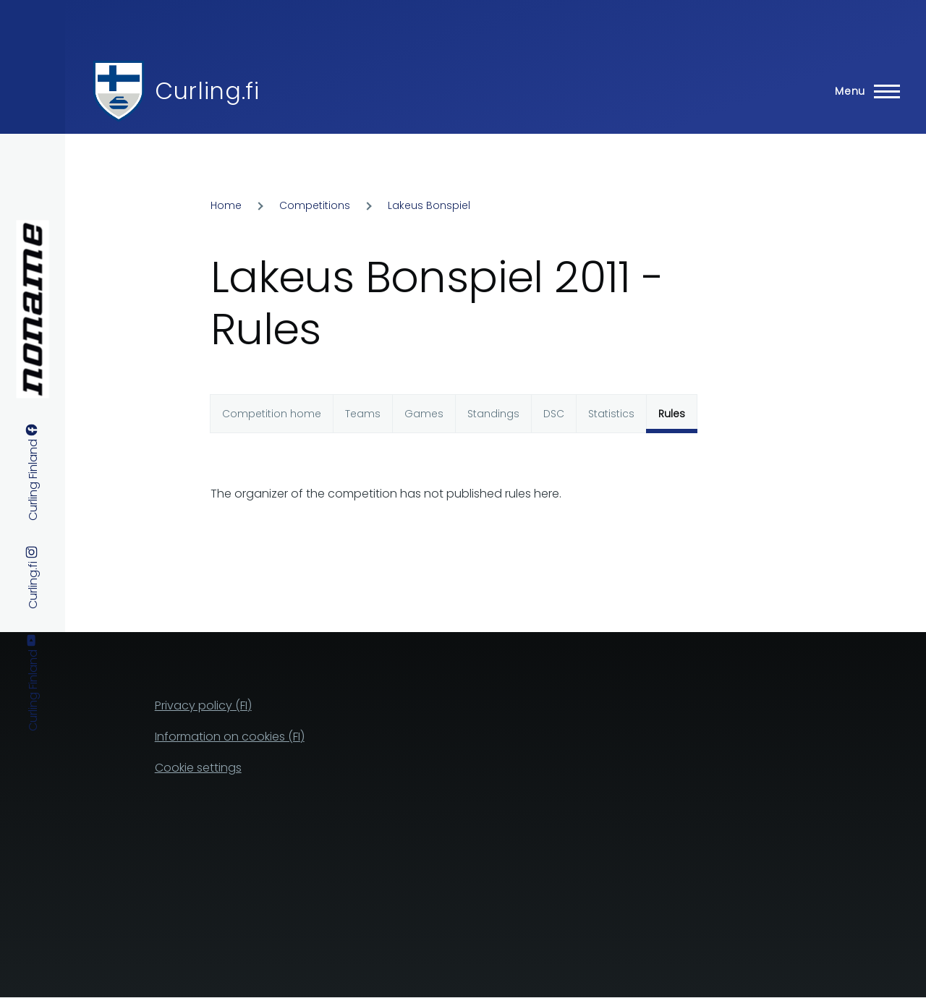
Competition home (271, 413)
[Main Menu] (863, 91)
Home (226, 205)
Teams (363, 413)
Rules (671, 413)
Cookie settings (198, 767)
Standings (493, 413)
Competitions (314, 205)
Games (423, 413)
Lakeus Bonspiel (429, 205)
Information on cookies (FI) (230, 736)
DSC (553, 413)
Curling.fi (207, 90)
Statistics (611, 413)
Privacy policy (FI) (203, 705)
